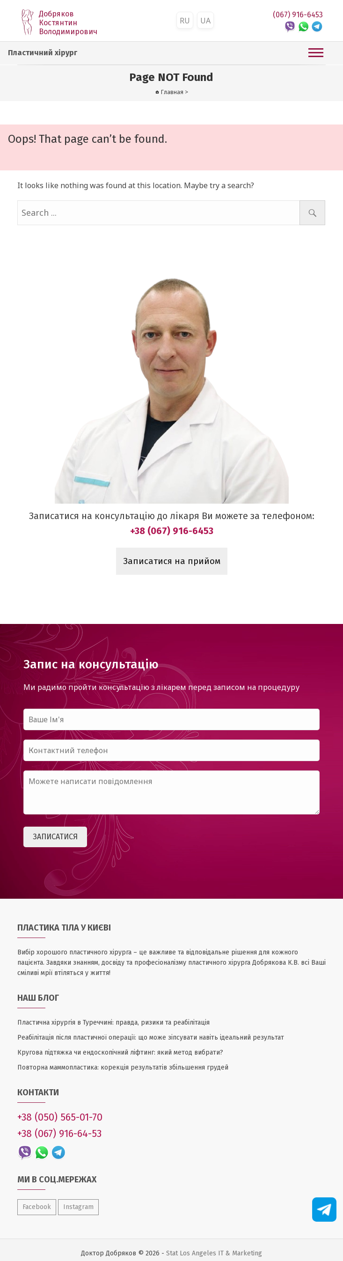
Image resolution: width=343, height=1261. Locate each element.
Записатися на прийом (171, 561)
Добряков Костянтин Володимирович (68, 22)
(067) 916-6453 (298, 14)
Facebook (36, 1207)
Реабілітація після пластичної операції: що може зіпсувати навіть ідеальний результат (150, 1037)
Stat (172, 1253)
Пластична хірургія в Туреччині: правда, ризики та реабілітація (113, 1022)
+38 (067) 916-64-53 (59, 1134)
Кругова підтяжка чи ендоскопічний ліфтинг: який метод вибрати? (120, 1052)
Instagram (78, 1207)
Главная (172, 92)
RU (185, 20)
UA (205, 20)
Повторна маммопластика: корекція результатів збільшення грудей (122, 1067)
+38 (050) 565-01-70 (59, 1117)
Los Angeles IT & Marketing (221, 1253)
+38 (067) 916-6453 (171, 530)
